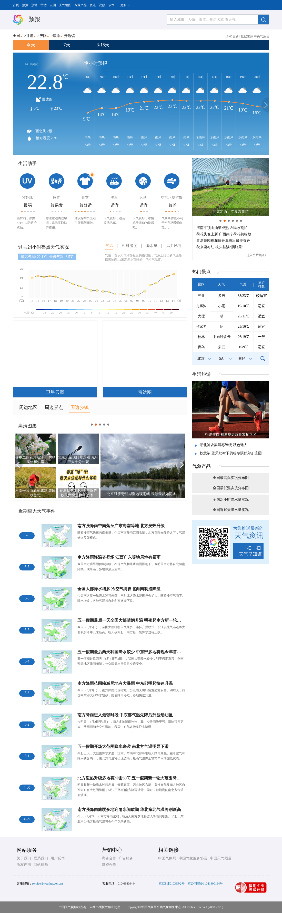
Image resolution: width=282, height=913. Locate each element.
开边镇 (69, 36)
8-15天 (103, 44)
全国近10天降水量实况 (231, 510)
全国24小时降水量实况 (231, 499)
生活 (201, 374)
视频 (102, 5)
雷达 (44, 5)
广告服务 (126, 858)
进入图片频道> (256, 255)
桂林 (201, 337)
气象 (201, 466)
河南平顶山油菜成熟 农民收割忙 (222, 228)
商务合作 (109, 858)
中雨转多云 (222, 337)
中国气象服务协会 (193, 858)
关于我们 (24, 858)
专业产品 (80, 5)
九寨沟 (201, 306)
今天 (30, 44)
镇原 (56, 36)
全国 (16, 36)
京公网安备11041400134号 (205, 883)
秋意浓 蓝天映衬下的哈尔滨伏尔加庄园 (231, 453)
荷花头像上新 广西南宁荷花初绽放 (223, 234)
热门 (201, 271)
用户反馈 (58, 858)
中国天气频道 (220, 858)
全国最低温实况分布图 (231, 488)
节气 (111, 5)
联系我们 (41, 858)
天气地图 (65, 5)
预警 (34, 5)
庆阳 (43, 36)
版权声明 (24, 865)
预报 (25, 5)
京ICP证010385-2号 (172, 883)
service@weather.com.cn (47, 883)
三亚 (201, 296)
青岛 (201, 347)
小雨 (221, 306)
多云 (221, 296)
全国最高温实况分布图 (231, 478)
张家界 (201, 326)
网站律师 (41, 865)
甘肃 (29, 36)
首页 (16, 5)
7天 (67, 44)
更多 (123, 5)
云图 (53, 5)
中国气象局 (167, 858)
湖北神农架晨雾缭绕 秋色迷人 (223, 445)
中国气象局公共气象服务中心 (161, 907)
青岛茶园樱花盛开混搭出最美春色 (223, 241)
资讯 (93, 5)
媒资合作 (109, 865)
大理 (201, 316)
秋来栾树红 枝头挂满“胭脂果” (220, 247)
